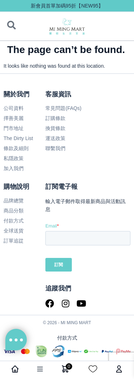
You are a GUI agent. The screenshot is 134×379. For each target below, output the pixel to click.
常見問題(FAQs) (63, 108)
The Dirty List (18, 138)
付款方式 (14, 221)
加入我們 (14, 168)
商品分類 (14, 211)
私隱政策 (14, 158)
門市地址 (14, 128)
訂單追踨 (14, 241)
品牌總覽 (14, 200)
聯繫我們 (55, 148)
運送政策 (55, 138)
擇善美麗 (14, 118)
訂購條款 (55, 118)
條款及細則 (16, 148)
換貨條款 (55, 128)
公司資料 (14, 108)
